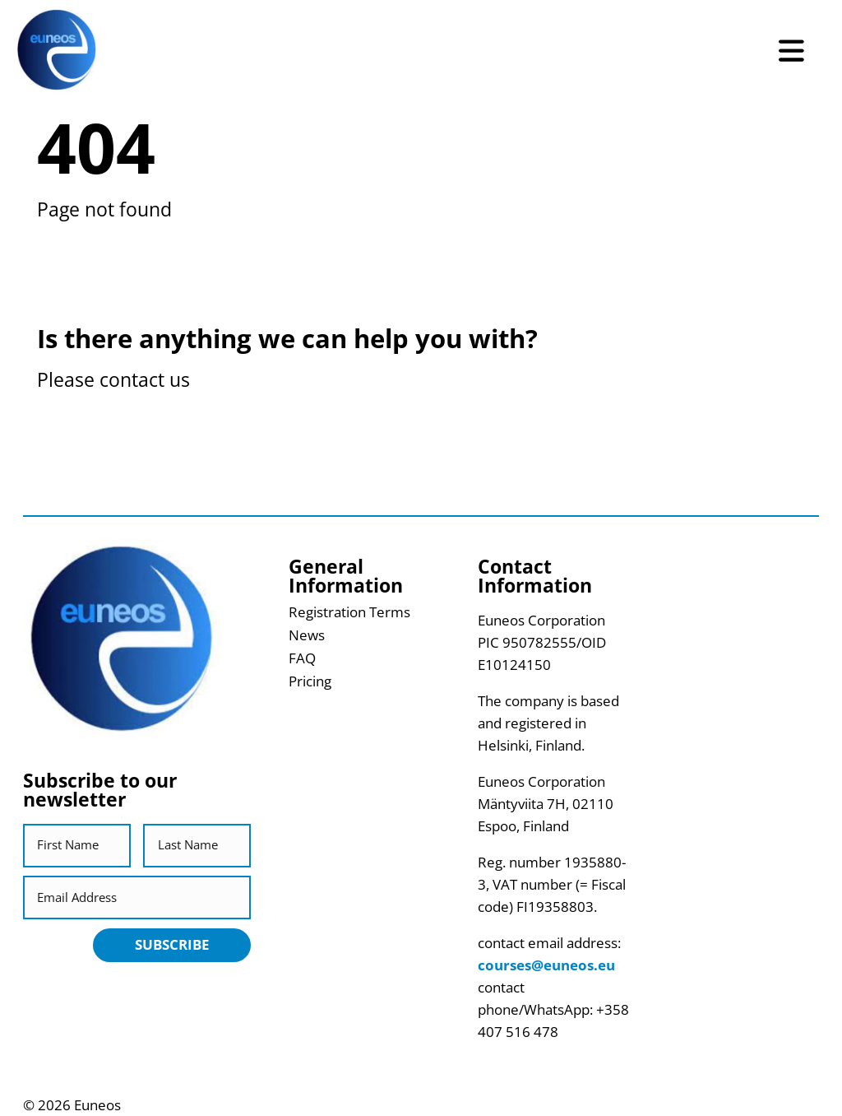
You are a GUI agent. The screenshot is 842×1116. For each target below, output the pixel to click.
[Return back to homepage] (56, 50)
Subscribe (172, 944)
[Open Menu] (791, 50)
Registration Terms (349, 611)
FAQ (302, 658)
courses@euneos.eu (546, 965)
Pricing (310, 681)
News (307, 634)
